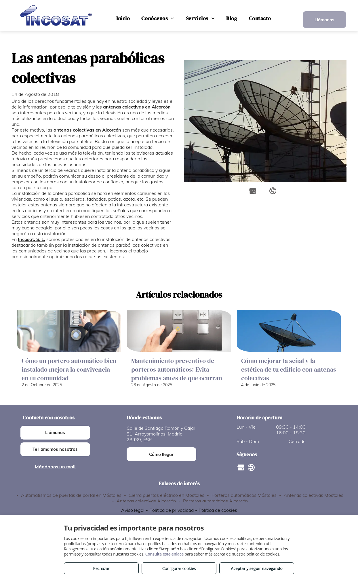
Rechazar (101, 568)
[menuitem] (123, 18)
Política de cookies (218, 510)
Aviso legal (132, 510)
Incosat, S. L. (31, 239)
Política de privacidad (171, 510)
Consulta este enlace (164, 554)
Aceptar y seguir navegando (256, 568)
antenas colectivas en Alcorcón (137, 107)
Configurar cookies (179, 568)
